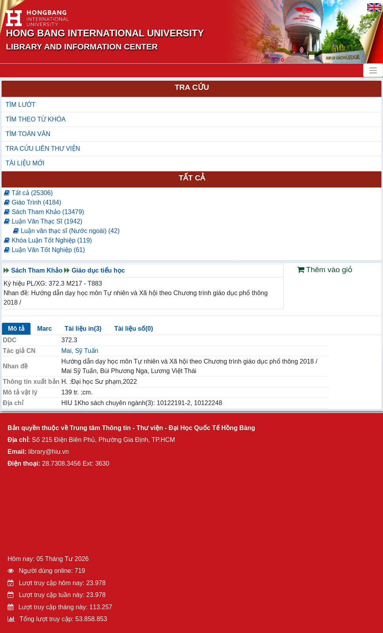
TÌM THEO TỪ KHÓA (36, 119)
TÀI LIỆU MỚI (25, 163)
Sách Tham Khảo (37, 270)
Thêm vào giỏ (325, 269)
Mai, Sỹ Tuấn (79, 350)
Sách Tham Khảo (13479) (44, 211)
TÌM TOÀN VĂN (28, 134)
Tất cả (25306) (28, 193)
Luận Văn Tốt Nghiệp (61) (44, 249)
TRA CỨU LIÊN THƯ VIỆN (43, 148)
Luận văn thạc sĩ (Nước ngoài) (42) (66, 230)
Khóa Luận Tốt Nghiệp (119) (48, 240)
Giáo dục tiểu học (98, 270)
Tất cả (192, 178)
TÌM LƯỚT (21, 104)
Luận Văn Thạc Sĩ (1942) (43, 221)
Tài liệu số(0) (133, 328)
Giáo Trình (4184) (32, 202)
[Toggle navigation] (373, 70)
